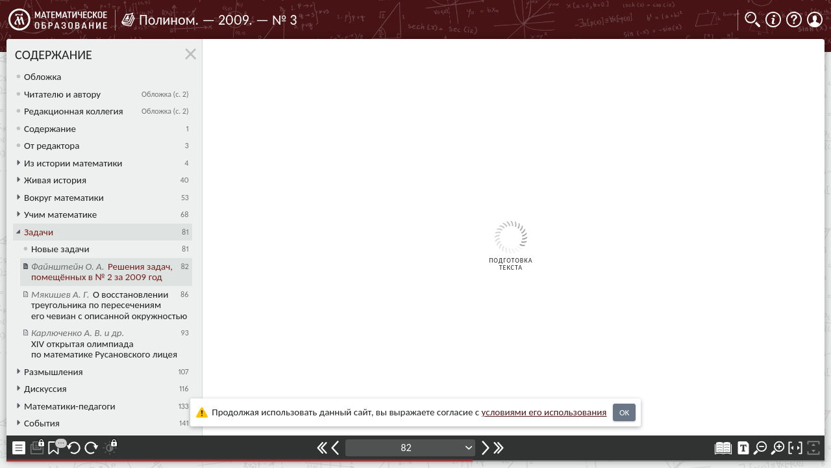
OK (624, 412)
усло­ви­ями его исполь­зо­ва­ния (544, 412)
